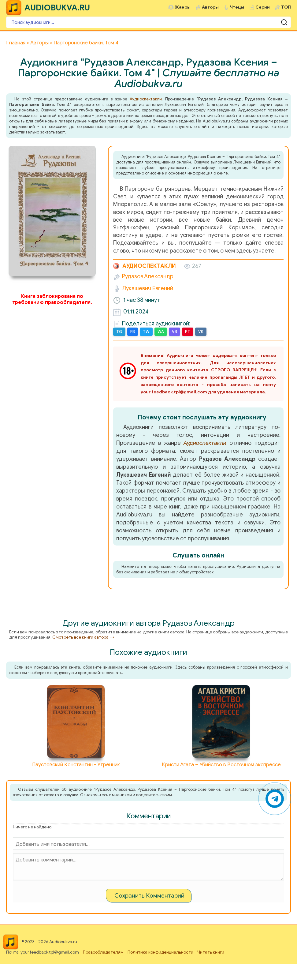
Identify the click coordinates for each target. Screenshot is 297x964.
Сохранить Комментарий (149, 895)
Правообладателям (103, 952)
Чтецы (237, 7)
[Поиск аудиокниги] (148, 22)
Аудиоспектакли (146, 99)
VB (174, 331)
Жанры (183, 7)
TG (119, 331)
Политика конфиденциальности (160, 952)
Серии (262, 7)
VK (200, 331)
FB (132, 331)
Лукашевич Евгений (147, 288)
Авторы (210, 7)
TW (146, 331)
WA (161, 331)
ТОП (286, 7)
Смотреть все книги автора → (83, 637)
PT (187, 331)
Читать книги (210, 952)
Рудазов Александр (147, 276)
